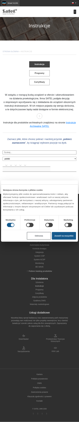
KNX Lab (55, 351)
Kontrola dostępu (39, 249)
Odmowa (39, 236)
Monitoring (39, 263)
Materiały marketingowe (39, 304)
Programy (40, 290)
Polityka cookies (39, 388)
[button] (74, 3)
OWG (39, 383)
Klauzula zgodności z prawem (39, 396)
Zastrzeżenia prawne (39, 392)
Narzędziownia (24, 351)
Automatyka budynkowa (39, 245)
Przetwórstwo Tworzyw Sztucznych (55, 340)
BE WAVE (39, 267)
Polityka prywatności (39, 379)
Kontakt (39, 401)
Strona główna (11, 51)
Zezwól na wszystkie (64, 236)
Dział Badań (24, 339)
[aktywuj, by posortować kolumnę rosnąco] (7, 165)
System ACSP (39, 259)
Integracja (39, 252)
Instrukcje (39, 286)
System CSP (39, 256)
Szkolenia (40, 282)
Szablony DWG (39, 301)
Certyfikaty (39, 293)
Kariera (39, 374)
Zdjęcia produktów (39, 297)
